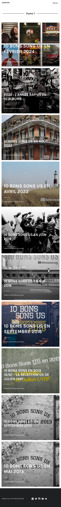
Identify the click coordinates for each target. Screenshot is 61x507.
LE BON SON (5, 3)
